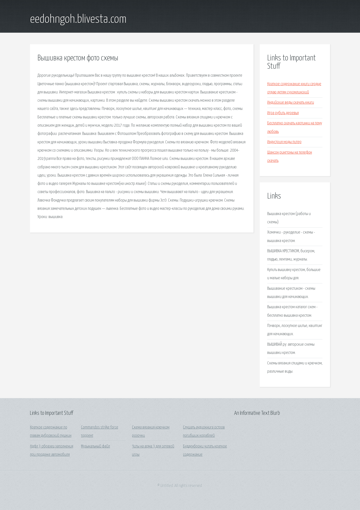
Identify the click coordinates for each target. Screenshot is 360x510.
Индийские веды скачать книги (290, 102)
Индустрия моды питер (284, 142)
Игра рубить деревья (283, 113)
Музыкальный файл (95, 446)
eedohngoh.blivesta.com (78, 19)
